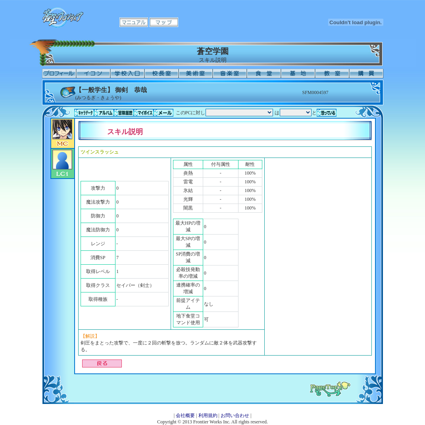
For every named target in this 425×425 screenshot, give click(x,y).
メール (163, 113)
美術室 (196, 73)
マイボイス (144, 113)
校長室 (161, 73)
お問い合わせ (235, 415)
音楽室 (230, 73)
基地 (298, 73)
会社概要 (185, 415)
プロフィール (59, 73)
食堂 (264, 73)
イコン (93, 73)
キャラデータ (84, 113)
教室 (332, 73)
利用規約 (207, 415)
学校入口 (127, 73)
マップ (164, 22)
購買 (366, 73)
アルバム (104, 113)
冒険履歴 (124, 113)
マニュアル (133, 22)
